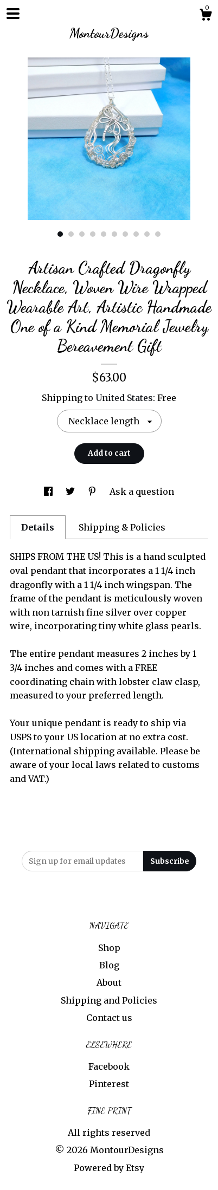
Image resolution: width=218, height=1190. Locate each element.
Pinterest (109, 1083)
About (109, 982)
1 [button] (60, 234)
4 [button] (92, 234)
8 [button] (136, 234)
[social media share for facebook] (49, 491)
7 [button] (125, 234)
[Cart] (205, 16)
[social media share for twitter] (71, 491)
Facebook (109, 1066)
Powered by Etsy (109, 1167)
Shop (109, 947)
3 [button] (82, 234)
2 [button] (71, 234)
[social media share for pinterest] (93, 491)
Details (37, 527)
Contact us (109, 1017)
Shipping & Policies (122, 527)
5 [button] (103, 234)
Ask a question (142, 491)
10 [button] (158, 234)
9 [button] (147, 234)
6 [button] (114, 234)
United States (124, 397)
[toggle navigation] (13, 13)
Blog (109, 965)
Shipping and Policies (109, 1000)
